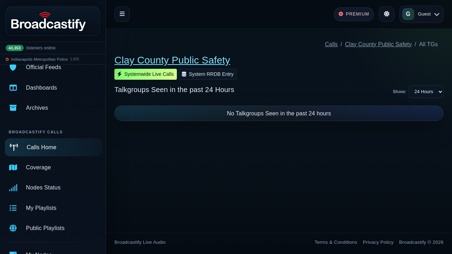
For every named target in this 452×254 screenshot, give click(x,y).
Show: (399, 91)
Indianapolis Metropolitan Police (39, 59)
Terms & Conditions (336, 242)
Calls (331, 44)
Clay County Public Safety (378, 44)
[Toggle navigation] (122, 14)
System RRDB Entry (208, 74)
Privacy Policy (378, 242)
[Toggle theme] (386, 14)
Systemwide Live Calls (146, 74)
